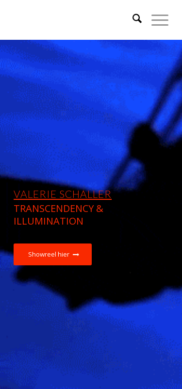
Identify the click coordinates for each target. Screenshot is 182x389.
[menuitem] (132, 19)
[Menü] (155, 19)
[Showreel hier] (53, 254)
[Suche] (132, 19)
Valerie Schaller (63, 194)
